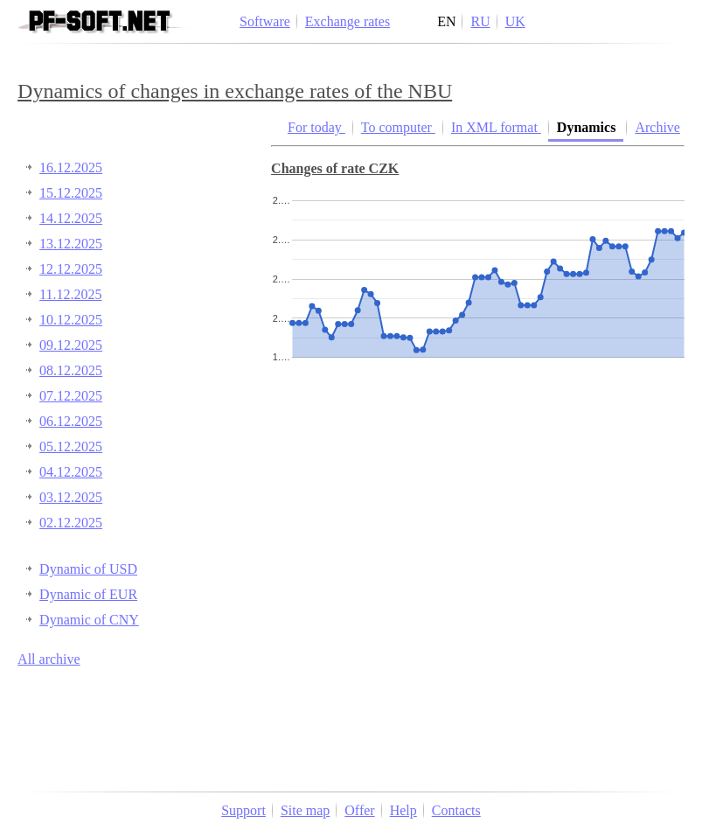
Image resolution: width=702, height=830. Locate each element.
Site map (305, 810)
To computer (398, 127)
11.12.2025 (70, 294)
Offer (359, 810)
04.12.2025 (70, 471)
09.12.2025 (70, 345)
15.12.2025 (70, 192)
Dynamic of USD (88, 568)
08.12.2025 (70, 370)
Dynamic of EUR (88, 594)
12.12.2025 (70, 269)
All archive (48, 659)
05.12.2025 (70, 446)
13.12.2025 (70, 243)
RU (480, 21)
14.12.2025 (70, 218)
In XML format (496, 127)
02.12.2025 (70, 522)
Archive (657, 127)
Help (403, 810)
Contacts (456, 810)
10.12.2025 (70, 319)
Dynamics (588, 127)
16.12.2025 (70, 167)
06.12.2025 (70, 421)
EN (446, 21)
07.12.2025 (70, 395)
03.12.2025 (70, 497)
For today (316, 127)
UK (515, 21)
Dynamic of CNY (89, 619)
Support (243, 810)
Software (265, 21)
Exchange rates (347, 21)
